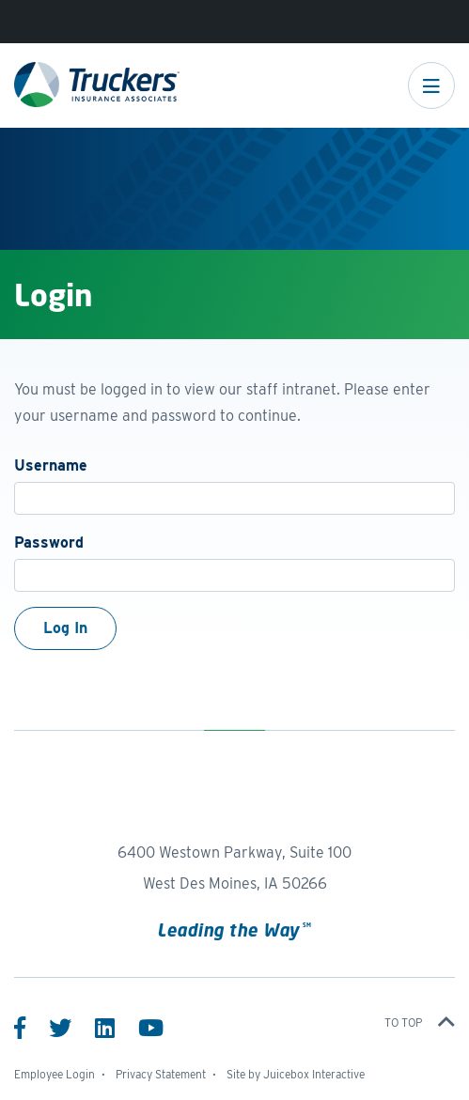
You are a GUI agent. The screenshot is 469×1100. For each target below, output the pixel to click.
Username (50, 465)
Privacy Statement (161, 1074)
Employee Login (54, 1074)
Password (49, 542)
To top (419, 1022)
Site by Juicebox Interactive (296, 1074)
